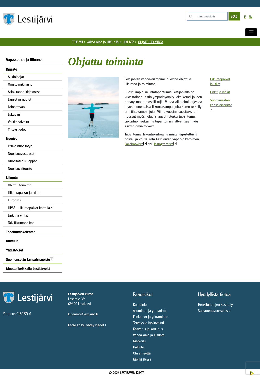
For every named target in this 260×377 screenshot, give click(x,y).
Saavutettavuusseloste (214, 310)
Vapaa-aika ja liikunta (103, 42)
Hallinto (138, 347)
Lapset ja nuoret (19, 99)
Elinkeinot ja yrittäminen (150, 317)
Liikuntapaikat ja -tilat (23, 192)
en (250, 17)
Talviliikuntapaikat (21, 223)
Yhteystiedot (17, 129)
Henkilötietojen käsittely (215, 304)
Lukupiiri (14, 114)
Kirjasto (11, 69)
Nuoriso (11, 138)
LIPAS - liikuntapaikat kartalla (29, 208)
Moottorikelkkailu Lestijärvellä (28, 268)
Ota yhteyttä (142, 353)
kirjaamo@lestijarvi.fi (83, 314)
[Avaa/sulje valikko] (251, 32)
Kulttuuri (12, 241)
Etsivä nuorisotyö (20, 146)
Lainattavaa (16, 107)
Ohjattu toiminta (19, 185)
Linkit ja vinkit (18, 215)
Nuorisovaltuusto (20, 168)
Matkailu (139, 341)
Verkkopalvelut (18, 122)
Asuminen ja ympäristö (149, 310)
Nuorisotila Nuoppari (23, 161)
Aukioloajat (16, 77)
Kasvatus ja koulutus (148, 329)
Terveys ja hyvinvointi (148, 323)
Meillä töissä (142, 359)
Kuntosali (14, 200)
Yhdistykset (14, 250)
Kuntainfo (140, 304)
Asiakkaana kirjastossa (24, 92)
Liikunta (128, 42)
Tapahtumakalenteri (20, 232)
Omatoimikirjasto (20, 84)
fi (245, 17)
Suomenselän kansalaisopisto (28, 259)
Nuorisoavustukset (21, 153)
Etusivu (77, 42)
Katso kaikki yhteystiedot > (87, 325)
